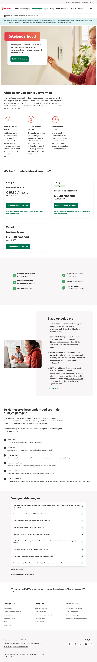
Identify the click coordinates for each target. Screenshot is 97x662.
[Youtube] (86, 644)
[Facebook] (75, 644)
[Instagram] (91, 644)
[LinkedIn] (70, 644)
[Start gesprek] (91, 9)
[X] (80, 644)
